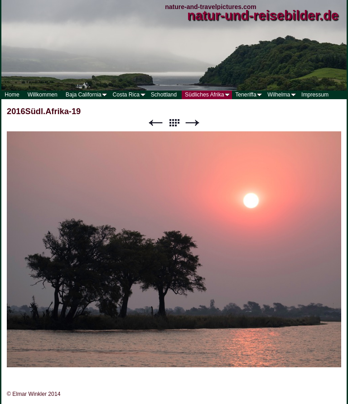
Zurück (155, 123)
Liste (174, 123)
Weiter (192, 123)
